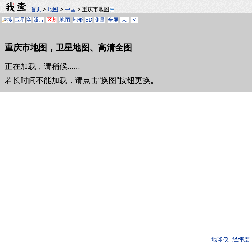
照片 (38, 20)
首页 (36, 9)
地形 (78, 20)
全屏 (113, 20)
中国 (70, 9)
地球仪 (220, 239)
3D (88, 20)
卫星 (20, 20)
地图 (52, 9)
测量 (99, 20)
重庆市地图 (98, 9)
